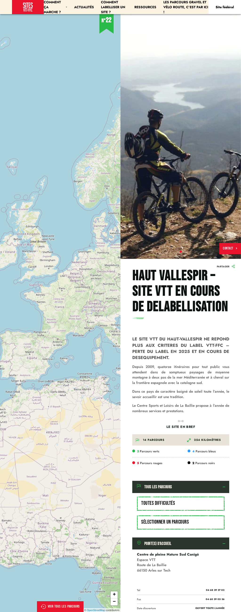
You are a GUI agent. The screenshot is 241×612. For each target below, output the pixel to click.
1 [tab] (181, 251)
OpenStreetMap (96, 610)
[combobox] (181, 504)
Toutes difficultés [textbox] (158, 503)
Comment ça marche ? (55, 7)
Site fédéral (225, 7)
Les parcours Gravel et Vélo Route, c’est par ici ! (185, 7)
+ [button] (114, 594)
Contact (230, 248)
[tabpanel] (180, 136)
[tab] (180, 487)
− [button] (114, 601)
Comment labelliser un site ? (113, 7)
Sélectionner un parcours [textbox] (165, 522)
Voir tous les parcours (60, 606)
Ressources (145, 7)
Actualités (84, 7)
